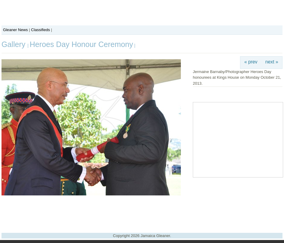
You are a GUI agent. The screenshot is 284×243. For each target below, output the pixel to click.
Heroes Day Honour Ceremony (81, 44)
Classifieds (40, 30)
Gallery (14, 44)
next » (271, 61)
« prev (250, 61)
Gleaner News (15, 30)
